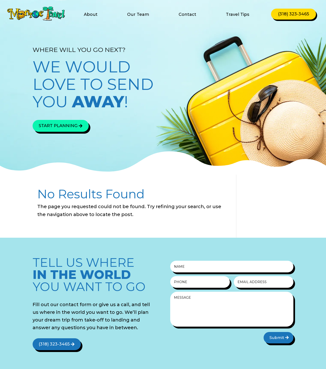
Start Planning (58, 125)
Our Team (138, 15)
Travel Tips (237, 15)
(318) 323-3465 (293, 14)
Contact (187, 15)
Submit (276, 337)
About (91, 15)
